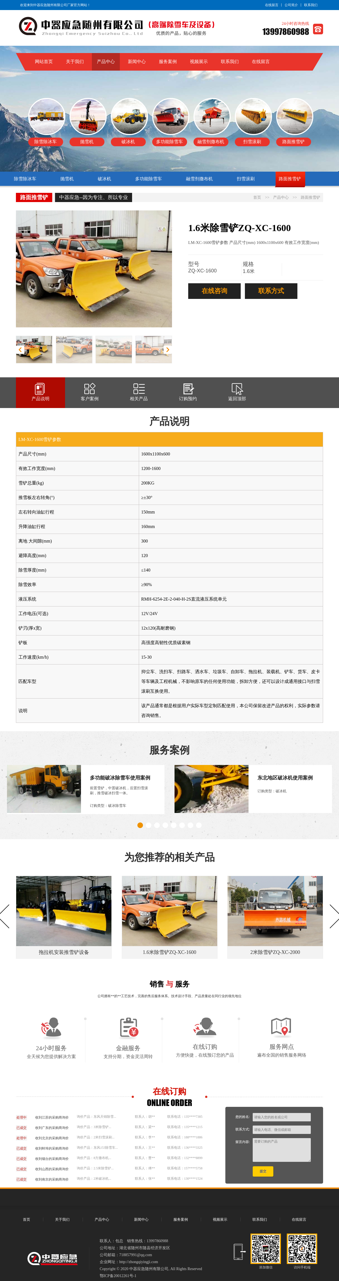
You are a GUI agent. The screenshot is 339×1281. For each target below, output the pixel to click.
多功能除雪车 (148, 178)
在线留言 (271, 5)
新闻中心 (137, 61)
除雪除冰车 (25, 178)
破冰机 (104, 178)
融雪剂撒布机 (199, 178)
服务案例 (168, 61)
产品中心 (106, 61)
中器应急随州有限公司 (148, 1269)
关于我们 (75, 61)
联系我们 (310, 5)
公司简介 (291, 5)
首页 (257, 197)
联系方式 (271, 290)
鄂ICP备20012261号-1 (118, 1276)
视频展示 (199, 61)
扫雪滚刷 (246, 178)
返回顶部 (237, 396)
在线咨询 (214, 290)
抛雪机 (67, 178)
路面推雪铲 (290, 178)
